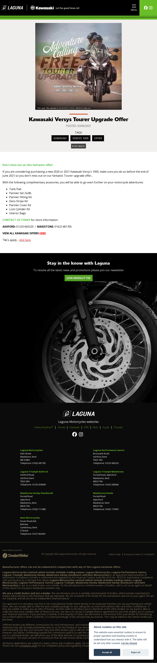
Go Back (78, 146)
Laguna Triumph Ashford (34, 471)
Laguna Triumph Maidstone (108, 471)
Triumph (118, 427)
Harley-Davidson (43, 427)
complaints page (28, 645)
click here (25, 240)
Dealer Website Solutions (12, 550)
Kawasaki (60, 138)
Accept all (107, 652)
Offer (98, 138)
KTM (86, 427)
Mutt (95, 427)
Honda (61, 427)
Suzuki (105, 427)
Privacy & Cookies (132, 554)
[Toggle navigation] (134, 7)
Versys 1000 (80, 138)
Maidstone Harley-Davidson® (36, 493)
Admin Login (115, 554)
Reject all (135, 652)
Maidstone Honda (103, 493)
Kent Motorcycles (30, 517)
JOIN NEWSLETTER (78, 278)
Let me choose (129, 643)
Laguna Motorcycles (31, 450)
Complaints (149, 554)
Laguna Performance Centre (108, 450)
